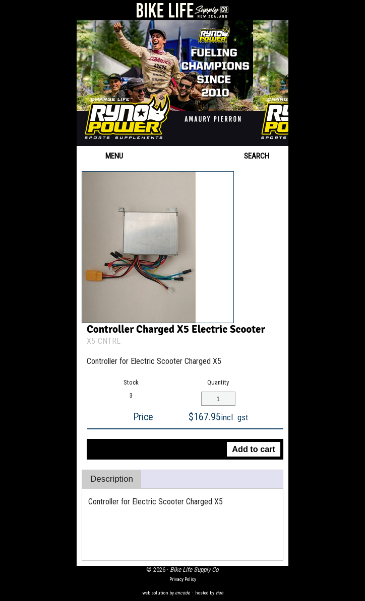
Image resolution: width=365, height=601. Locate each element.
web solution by (166, 592)
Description (111, 479)
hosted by (209, 592)
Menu (105, 156)
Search (263, 156)
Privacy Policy (182, 579)
